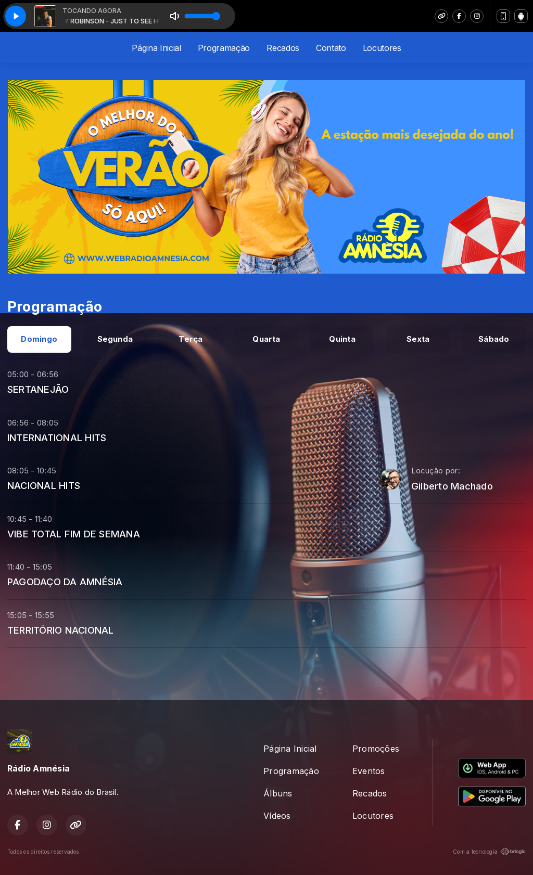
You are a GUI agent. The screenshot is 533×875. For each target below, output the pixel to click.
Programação (224, 48)
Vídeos (276, 815)
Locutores (382, 48)
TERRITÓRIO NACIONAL (60, 630)
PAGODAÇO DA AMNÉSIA (65, 581)
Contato (331, 48)
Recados (282, 48)
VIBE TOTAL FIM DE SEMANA (73, 533)
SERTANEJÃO (38, 389)
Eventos (368, 771)
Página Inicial (156, 48)
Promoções (375, 748)
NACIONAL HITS (43, 485)
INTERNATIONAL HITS (56, 437)
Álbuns (277, 793)
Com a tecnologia (489, 851)
